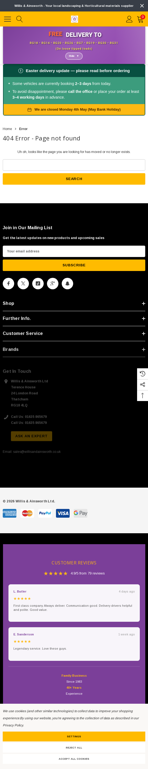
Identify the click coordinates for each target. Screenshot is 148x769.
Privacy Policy (13, 725)
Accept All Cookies (74, 759)
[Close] (142, 5)
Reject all (74, 747)
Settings (74, 736)
